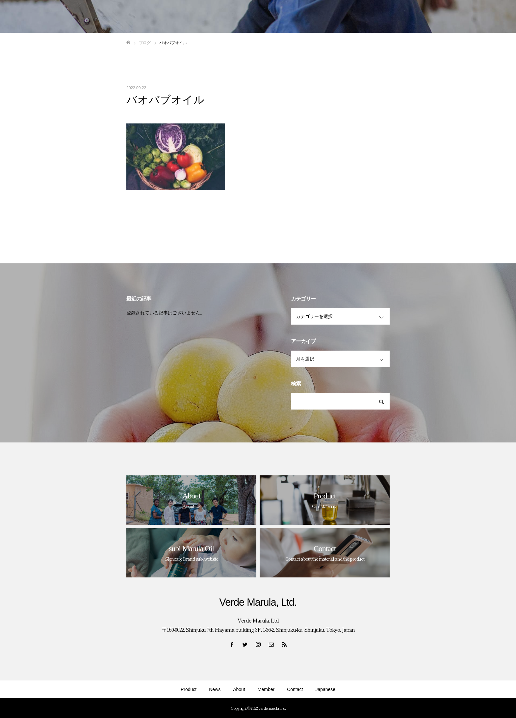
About (239, 689)
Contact (295, 689)
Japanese (325, 689)
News (214, 689)
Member (266, 689)
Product (188, 689)
